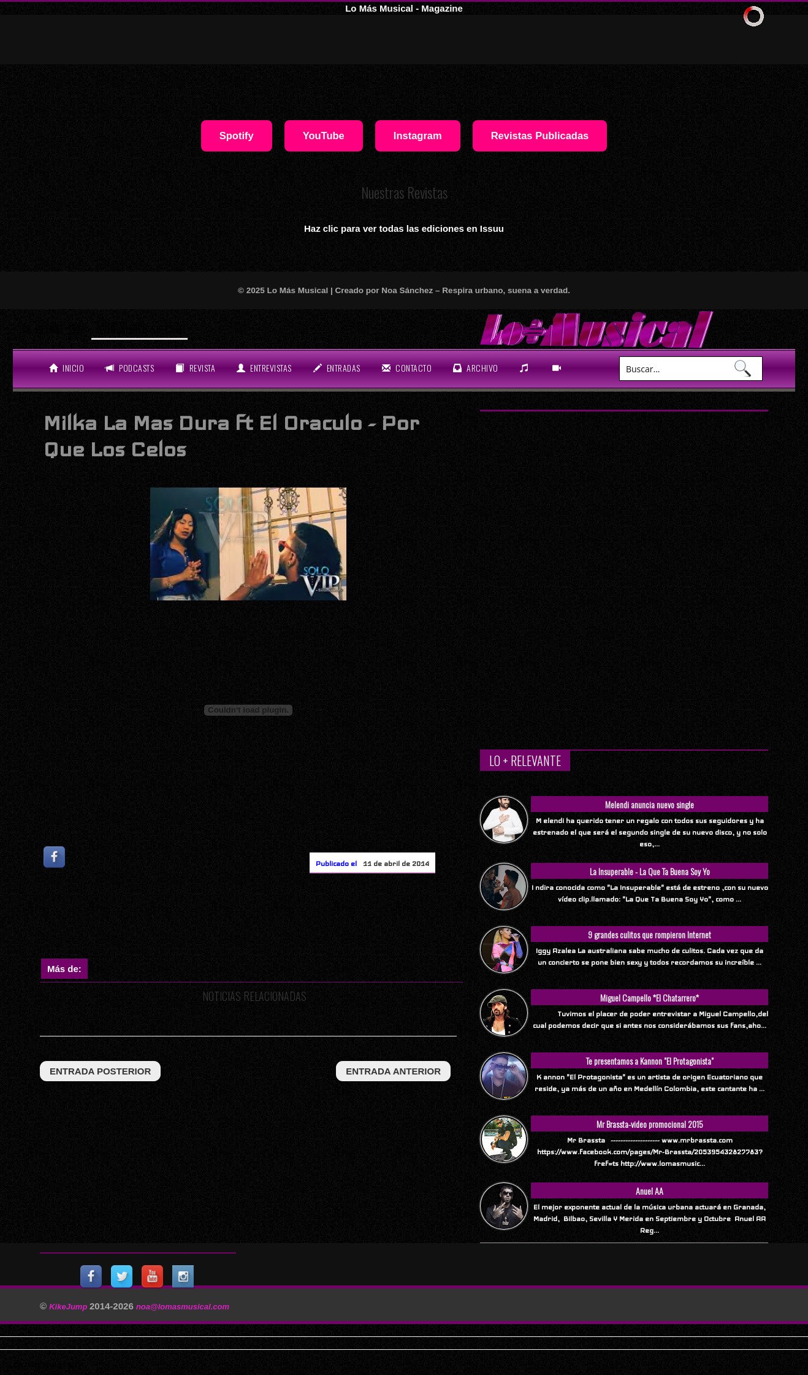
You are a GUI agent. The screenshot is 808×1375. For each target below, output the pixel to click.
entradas (336, 367)
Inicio (66, 367)
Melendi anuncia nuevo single (649, 804)
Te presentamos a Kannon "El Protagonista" (650, 1060)
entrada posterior (100, 1071)
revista (195, 367)
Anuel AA (649, 1190)
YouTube (324, 135)
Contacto (407, 367)
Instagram (418, 135)
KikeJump (69, 1306)
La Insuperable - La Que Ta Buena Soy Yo (650, 871)
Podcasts (129, 367)
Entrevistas (264, 367)
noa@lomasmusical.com (182, 1306)
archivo (475, 367)
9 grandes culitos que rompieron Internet (649, 934)
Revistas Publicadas (540, 135)
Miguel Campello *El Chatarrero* (649, 997)
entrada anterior (393, 1071)
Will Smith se (129, 327)
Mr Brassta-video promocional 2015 (649, 1123)
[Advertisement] (263, 918)
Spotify (236, 135)
